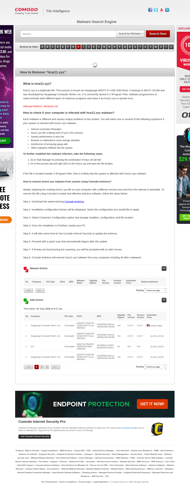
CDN (88, 451)
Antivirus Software (157, 465)
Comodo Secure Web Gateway (150, 458)
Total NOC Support (25, 465)
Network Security (127, 462)
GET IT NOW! (152, 404)
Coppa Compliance (49, 451)
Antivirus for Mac (76, 462)
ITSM (132, 458)
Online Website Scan (153, 454)
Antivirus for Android (28, 454)
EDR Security (97, 476)
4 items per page (153, 290)
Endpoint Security (47, 454)
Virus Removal (122, 451)
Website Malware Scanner (98, 469)
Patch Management (120, 454)
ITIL (107, 476)
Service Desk (136, 454)
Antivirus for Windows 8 (141, 451)
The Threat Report (49, 482)
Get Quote (90, 462)
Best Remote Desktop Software (66, 473)
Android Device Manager (103, 451)
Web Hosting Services (135, 469)
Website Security (102, 454)
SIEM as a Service (155, 469)
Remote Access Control (107, 462)
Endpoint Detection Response (137, 473)
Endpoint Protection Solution (69, 454)
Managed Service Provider (110, 473)
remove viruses (130, 428)
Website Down (117, 469)
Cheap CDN (79, 451)
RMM (156, 451)
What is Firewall (32, 451)
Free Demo (43, 462)
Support (53, 462)
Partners (63, 462)
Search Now (158, 33)
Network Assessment (104, 458)
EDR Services (157, 462)
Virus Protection (117, 465)
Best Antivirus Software (136, 465)
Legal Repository (100, 482)
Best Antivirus (167, 451)
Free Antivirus (53, 469)
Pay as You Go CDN (98, 465)
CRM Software (122, 458)
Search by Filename (130, 33)
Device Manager (86, 458)
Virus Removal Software (66, 458)
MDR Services (66, 451)
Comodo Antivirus (74, 201)
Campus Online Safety (35, 469)
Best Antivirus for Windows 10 (75, 465)
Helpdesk (169, 469)
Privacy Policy (85, 482)
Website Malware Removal (42, 458)
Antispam (89, 454)
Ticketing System (89, 473)
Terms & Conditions (68, 482)
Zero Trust (170, 462)
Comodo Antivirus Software (48, 465)
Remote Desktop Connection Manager (34, 473)
